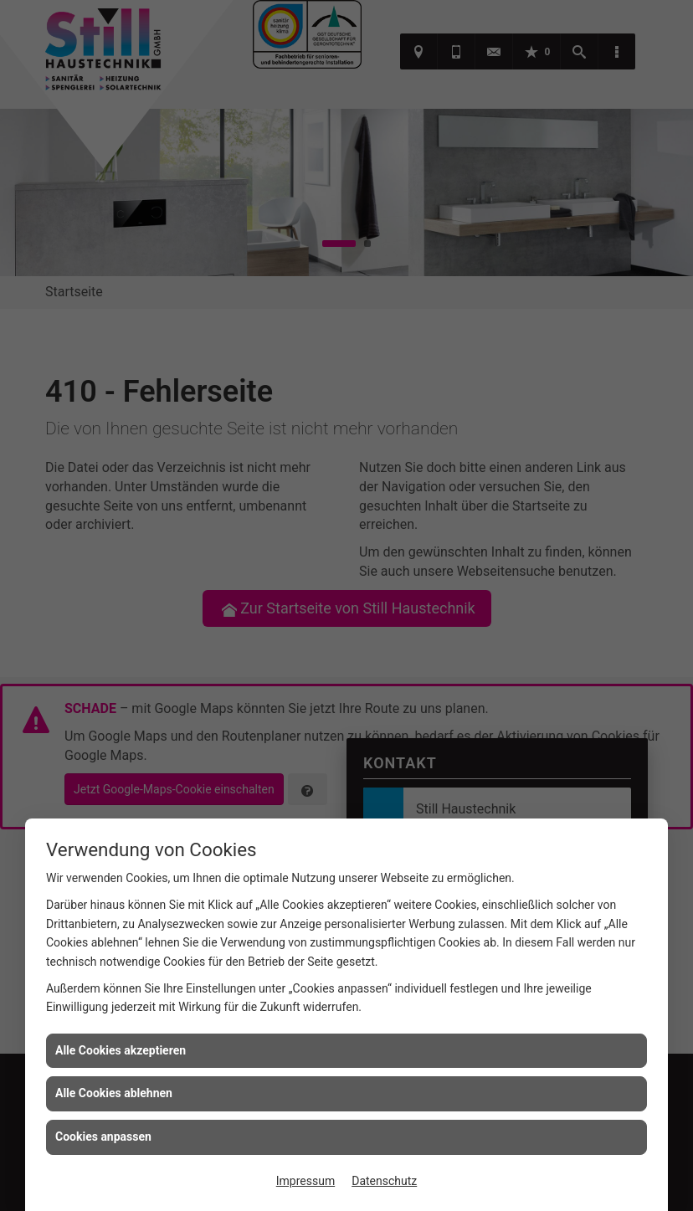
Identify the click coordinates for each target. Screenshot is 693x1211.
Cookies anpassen (103, 1136)
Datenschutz (384, 1181)
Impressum (305, 1181)
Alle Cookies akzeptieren (120, 1050)
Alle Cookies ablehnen (113, 1093)
